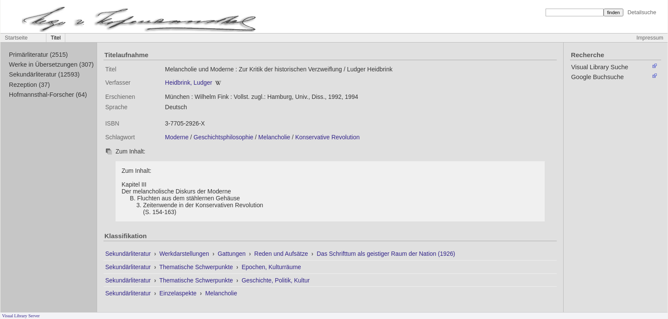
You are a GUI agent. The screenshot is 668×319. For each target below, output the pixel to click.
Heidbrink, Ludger (188, 82)
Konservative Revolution (327, 137)
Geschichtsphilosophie (223, 137)
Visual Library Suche (599, 67)
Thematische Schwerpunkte (197, 267)
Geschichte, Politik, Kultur (275, 280)
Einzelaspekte (178, 293)
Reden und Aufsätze (282, 253)
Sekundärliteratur (129, 253)
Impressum (650, 38)
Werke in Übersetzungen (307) (51, 64)
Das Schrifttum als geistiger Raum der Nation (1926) (386, 253)
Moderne (177, 137)
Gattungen (232, 253)
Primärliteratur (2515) (38, 54)
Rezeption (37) (29, 84)
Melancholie (274, 137)
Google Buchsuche (597, 77)
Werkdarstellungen (185, 253)
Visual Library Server (21, 315)
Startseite (16, 38)
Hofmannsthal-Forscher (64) (48, 94)
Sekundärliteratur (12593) (44, 74)
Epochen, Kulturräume (271, 267)
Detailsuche (642, 12)
